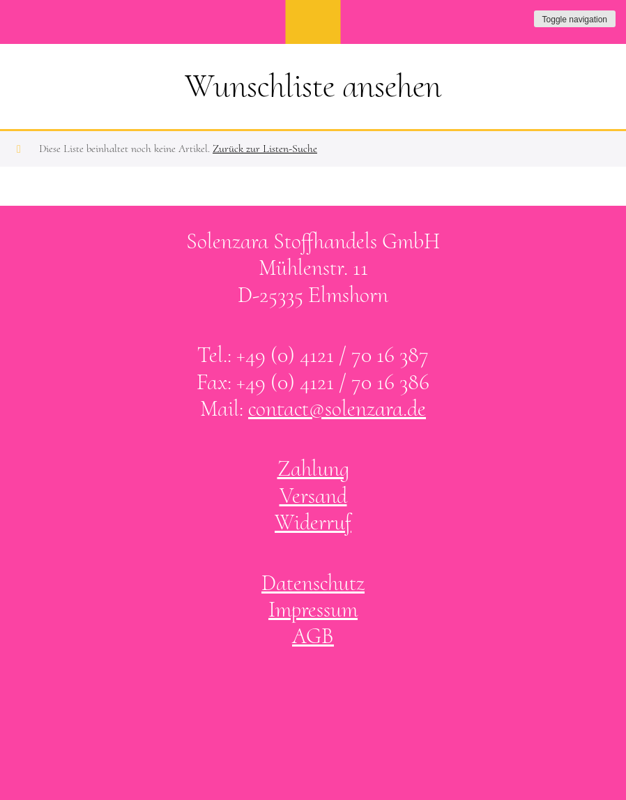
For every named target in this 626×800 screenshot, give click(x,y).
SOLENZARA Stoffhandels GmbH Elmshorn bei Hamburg (313, 22)
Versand (313, 495)
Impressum (313, 609)
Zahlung (313, 468)
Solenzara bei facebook (299, 695)
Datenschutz (313, 582)
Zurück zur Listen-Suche (265, 149)
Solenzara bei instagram (327, 695)
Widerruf (313, 522)
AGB (313, 635)
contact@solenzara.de (337, 408)
